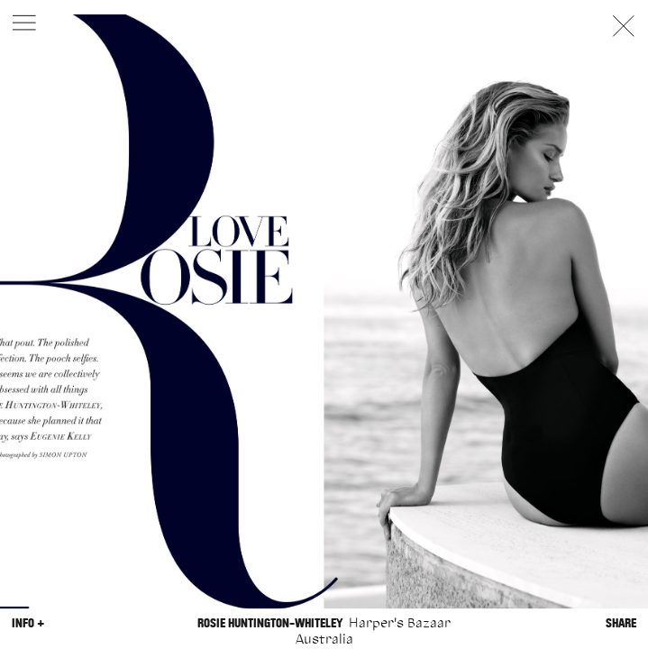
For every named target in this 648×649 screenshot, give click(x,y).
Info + (28, 623)
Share (621, 623)
